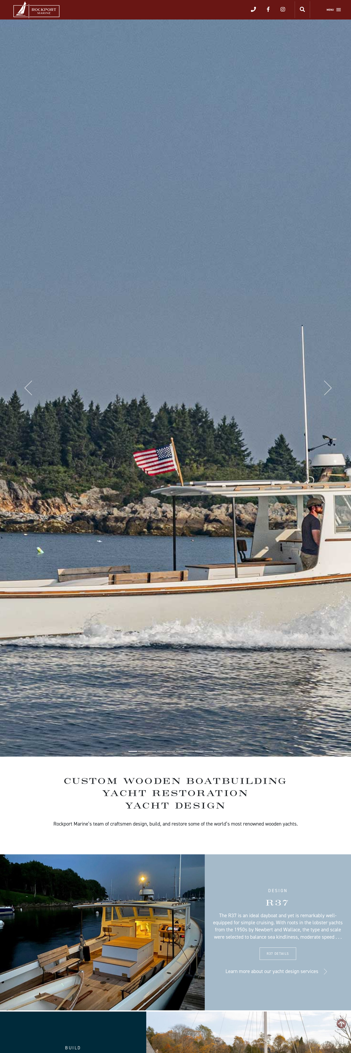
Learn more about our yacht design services (271, 971)
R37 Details (278, 953)
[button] (26, 388)
